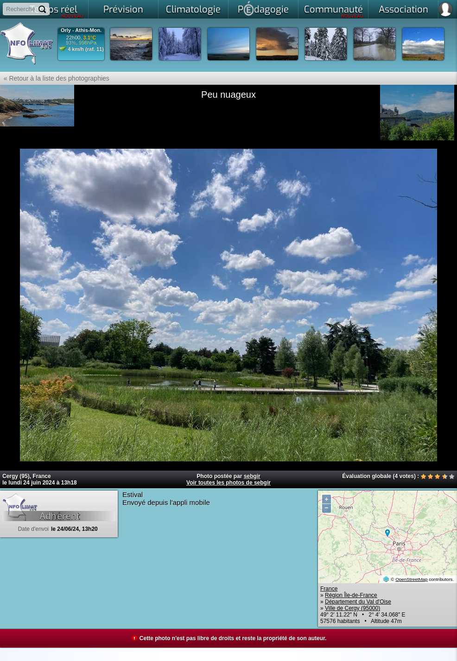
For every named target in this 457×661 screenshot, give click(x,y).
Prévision (123, 9)
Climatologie (193, 9)
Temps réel (57, 11)
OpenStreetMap (411, 579)
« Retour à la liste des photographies (54, 78)
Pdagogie (263, 8)
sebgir (252, 476)
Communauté (334, 11)
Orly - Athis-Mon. (81, 30)
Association (403, 9)
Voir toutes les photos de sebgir (228, 482)
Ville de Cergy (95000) (352, 608)
